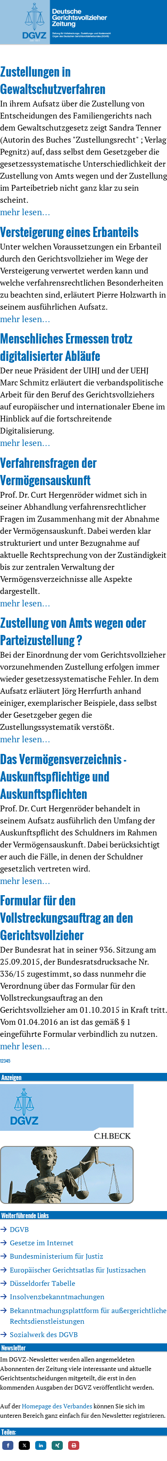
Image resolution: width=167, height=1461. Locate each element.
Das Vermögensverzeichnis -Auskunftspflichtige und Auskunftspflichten (63, 776)
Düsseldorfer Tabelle (42, 1283)
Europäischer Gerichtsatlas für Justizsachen (78, 1270)
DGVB (19, 1229)
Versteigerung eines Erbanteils (69, 232)
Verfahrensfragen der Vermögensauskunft (48, 471)
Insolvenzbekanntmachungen (57, 1296)
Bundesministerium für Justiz (56, 1256)
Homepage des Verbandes (57, 1406)
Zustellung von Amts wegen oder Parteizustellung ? (73, 631)
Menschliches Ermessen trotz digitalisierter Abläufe (66, 347)
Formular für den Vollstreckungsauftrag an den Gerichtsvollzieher (66, 918)
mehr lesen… (25, 211)
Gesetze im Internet (41, 1243)
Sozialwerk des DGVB (44, 1334)
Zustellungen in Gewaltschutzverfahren (53, 80)
